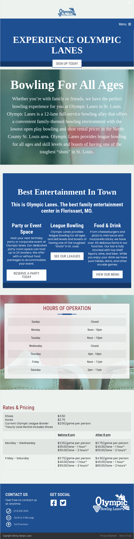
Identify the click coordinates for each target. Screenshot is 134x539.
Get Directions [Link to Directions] (21, 524)
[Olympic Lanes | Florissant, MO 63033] (67, 12)
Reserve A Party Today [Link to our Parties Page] (26, 275)
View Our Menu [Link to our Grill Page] (107, 274)
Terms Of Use (125, 536)
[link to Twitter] (63, 503)
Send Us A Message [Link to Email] (24, 517)
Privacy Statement (108, 536)
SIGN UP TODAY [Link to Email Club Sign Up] (67, 63)
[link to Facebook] (55, 503)
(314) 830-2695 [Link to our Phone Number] (20, 511)
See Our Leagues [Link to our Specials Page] (67, 256)
